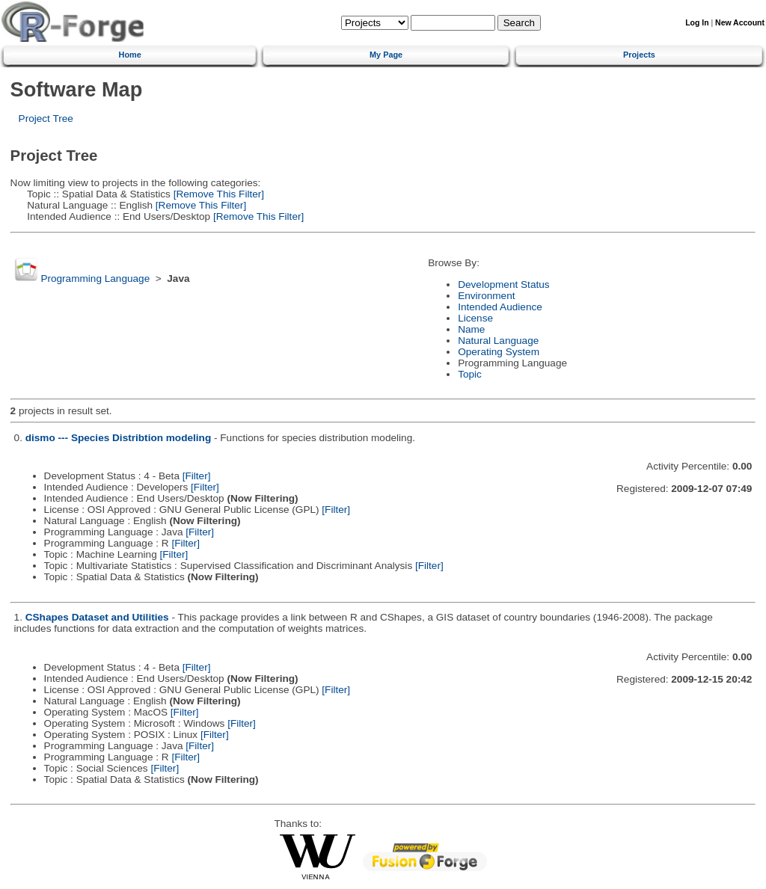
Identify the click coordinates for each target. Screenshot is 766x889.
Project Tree (46, 118)
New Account (740, 23)
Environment (486, 295)
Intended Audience (500, 307)
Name (471, 329)
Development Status (503, 284)
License (475, 318)
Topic (470, 374)
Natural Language (498, 340)
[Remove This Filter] (217, 194)
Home (130, 54)
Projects (639, 54)
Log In (696, 23)
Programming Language (95, 278)
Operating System (498, 351)
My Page (386, 54)
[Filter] (197, 476)
